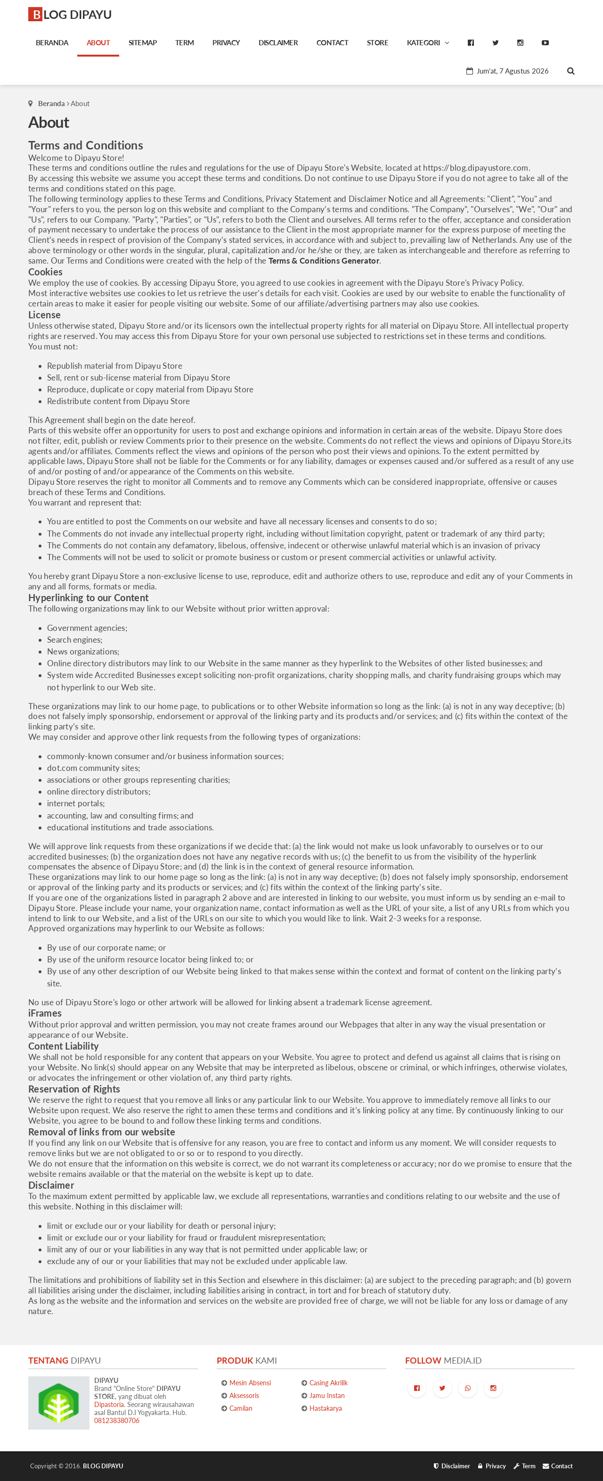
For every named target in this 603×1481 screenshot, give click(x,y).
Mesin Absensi (250, 1383)
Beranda (51, 103)
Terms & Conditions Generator (324, 260)
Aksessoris (244, 1395)
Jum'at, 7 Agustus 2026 (507, 70)
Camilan (241, 1408)
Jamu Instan (327, 1395)
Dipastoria (109, 1404)
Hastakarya (326, 1408)
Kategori (428, 42)
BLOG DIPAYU (72, 14)
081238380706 (116, 1420)
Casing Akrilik (329, 1383)
